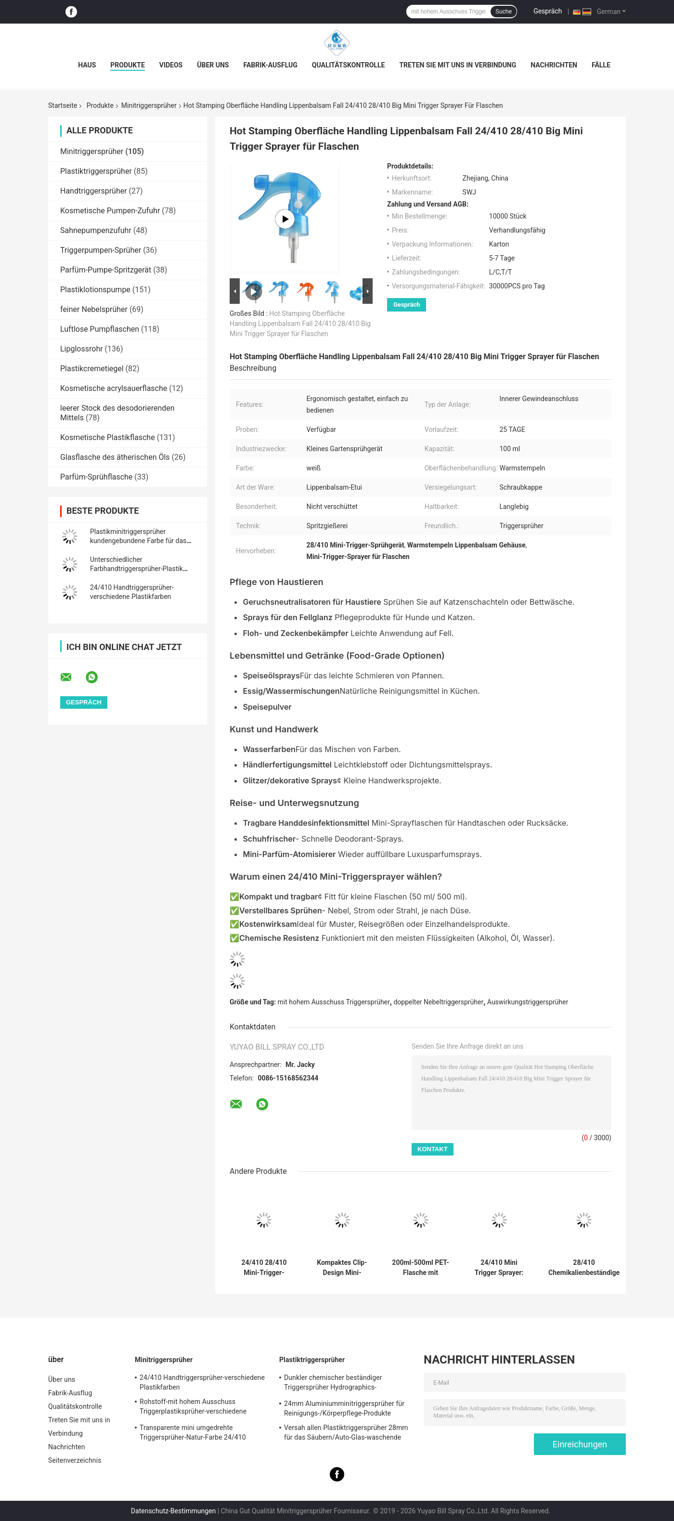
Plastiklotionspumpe (95, 289)
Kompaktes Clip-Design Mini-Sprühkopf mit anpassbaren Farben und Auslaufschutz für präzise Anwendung (342, 1268)
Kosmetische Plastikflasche (107, 437)
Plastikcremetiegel (92, 368)
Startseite (62, 105)
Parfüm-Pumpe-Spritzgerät (105, 269)
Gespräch (547, 11)
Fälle (601, 65)
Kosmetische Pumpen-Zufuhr (110, 210)
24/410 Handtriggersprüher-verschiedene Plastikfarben (202, 1382)
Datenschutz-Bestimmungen (173, 1511)
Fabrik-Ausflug (270, 65)
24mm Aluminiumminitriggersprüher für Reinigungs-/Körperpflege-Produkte (344, 1408)
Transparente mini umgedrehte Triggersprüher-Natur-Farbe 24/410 (193, 1432)
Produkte (127, 65)
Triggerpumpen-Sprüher (100, 250)
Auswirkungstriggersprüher (527, 1002)
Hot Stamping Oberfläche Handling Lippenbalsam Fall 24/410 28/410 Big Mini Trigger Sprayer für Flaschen (300, 324)
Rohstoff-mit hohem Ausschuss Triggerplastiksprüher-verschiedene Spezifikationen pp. (193, 1408)
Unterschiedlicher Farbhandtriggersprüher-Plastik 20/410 (136, 569)
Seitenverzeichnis (75, 1460)
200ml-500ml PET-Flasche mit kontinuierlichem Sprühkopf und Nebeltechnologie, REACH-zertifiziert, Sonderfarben (421, 1268)
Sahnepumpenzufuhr (95, 230)
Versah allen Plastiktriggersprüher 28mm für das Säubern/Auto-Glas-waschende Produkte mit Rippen (346, 1434)
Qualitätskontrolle (348, 65)
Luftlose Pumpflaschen (99, 329)
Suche (503, 11)
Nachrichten (554, 65)
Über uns (213, 65)
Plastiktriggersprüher (96, 171)
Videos (171, 65)
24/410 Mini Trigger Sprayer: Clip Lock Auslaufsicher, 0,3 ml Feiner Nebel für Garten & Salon (499, 1268)
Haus (87, 65)
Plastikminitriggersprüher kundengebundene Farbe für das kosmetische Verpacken (138, 541)
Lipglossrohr (81, 348)
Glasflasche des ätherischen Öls (115, 457)
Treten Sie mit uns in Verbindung (457, 65)
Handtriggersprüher (93, 190)
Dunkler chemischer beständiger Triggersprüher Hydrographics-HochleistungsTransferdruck (333, 1384)
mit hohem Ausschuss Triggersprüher (334, 1002)
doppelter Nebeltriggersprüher (438, 1002)
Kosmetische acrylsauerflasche (113, 388)
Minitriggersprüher (149, 105)
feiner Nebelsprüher (94, 309)
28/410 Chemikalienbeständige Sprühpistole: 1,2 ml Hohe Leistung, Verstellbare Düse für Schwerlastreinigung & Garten (584, 1268)
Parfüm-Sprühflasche (96, 476)
